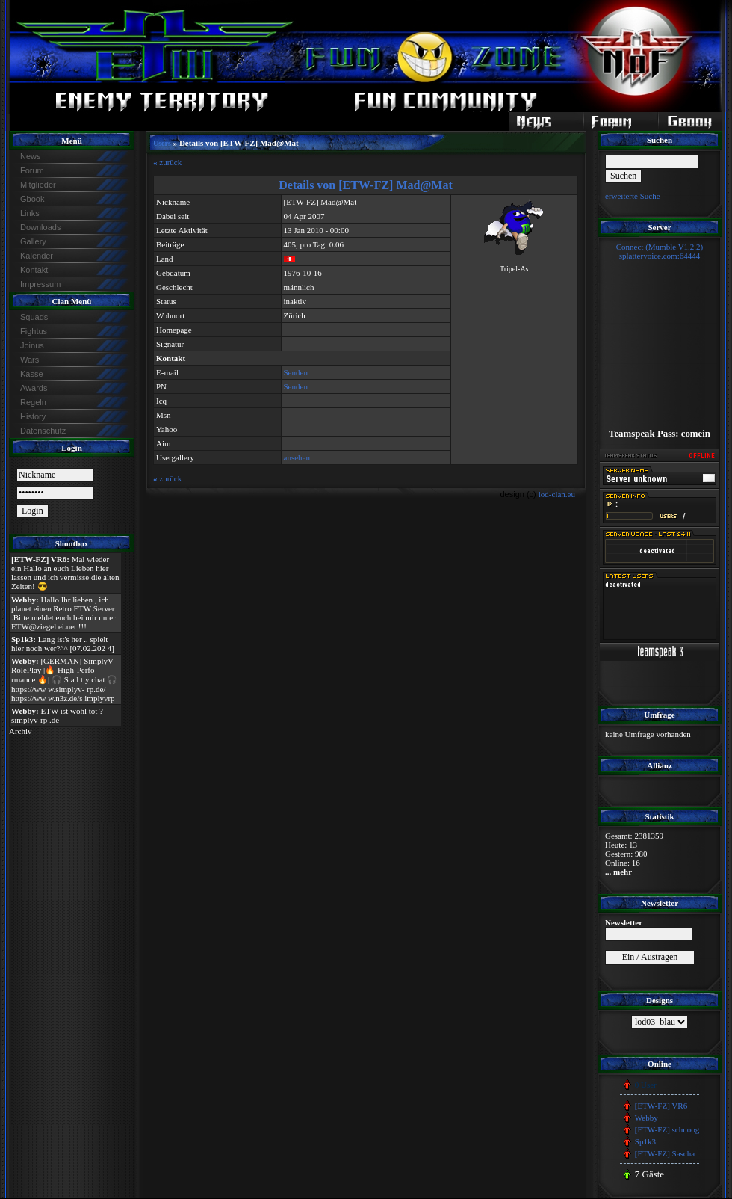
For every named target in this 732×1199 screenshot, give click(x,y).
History (33, 416)
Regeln (33, 402)
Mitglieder (38, 184)
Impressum (40, 284)
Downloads (40, 227)
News (30, 156)
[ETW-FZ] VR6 (661, 1105)
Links (30, 213)
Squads (34, 316)
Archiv (20, 731)
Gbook (32, 198)
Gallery (33, 241)
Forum (32, 170)
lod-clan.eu (557, 494)
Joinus (32, 345)
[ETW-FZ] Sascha (665, 1153)
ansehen (297, 457)
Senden (296, 372)
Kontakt (34, 269)
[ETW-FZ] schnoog (667, 1129)
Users (162, 143)
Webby (646, 1117)
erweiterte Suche (632, 195)
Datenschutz (43, 430)
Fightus (33, 331)
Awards (33, 387)
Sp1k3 (645, 1141)
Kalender (36, 255)
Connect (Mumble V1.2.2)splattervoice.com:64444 (660, 251)
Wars (29, 359)
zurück (167, 162)
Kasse (31, 373)
